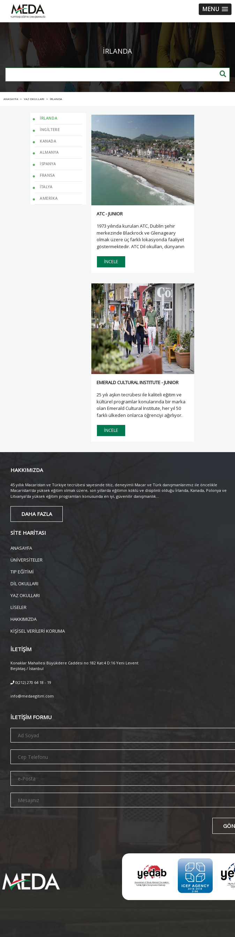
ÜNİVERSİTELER (26, 559)
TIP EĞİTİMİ (22, 571)
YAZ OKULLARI (25, 594)
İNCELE (111, 261)
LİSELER (18, 606)
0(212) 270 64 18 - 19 (30, 682)
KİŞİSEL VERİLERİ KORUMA (37, 630)
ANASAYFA (21, 547)
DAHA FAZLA (36, 513)
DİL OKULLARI (24, 583)
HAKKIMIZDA (23, 618)
